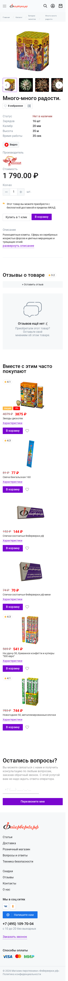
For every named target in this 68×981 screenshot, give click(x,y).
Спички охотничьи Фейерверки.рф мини (27, 594)
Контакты (9, 883)
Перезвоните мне (34, 801)
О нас (6, 889)
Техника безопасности (18, 861)
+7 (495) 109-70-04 (18, 924)
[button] (6, 85)
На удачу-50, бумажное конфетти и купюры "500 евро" (31, 655)
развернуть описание (18, 245)
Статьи (7, 837)
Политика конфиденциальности (22, 974)
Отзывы (8, 877)
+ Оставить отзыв (34, 284)
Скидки (8, 871)
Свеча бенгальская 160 (17, 477)
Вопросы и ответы (15, 855)
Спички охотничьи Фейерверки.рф (23, 535)
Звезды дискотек (13, 418)
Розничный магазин (16, 849)
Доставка (9, 843)
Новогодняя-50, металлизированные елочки (29, 714)
